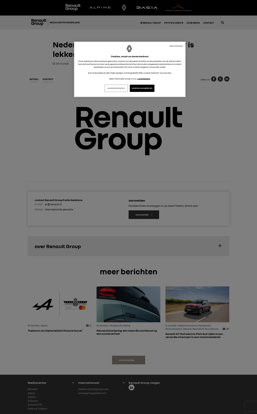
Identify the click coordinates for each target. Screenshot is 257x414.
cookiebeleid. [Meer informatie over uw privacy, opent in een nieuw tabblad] (143, 79)
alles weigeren (176, 45)
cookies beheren (116, 88)
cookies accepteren (142, 88)
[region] (130, 69)
